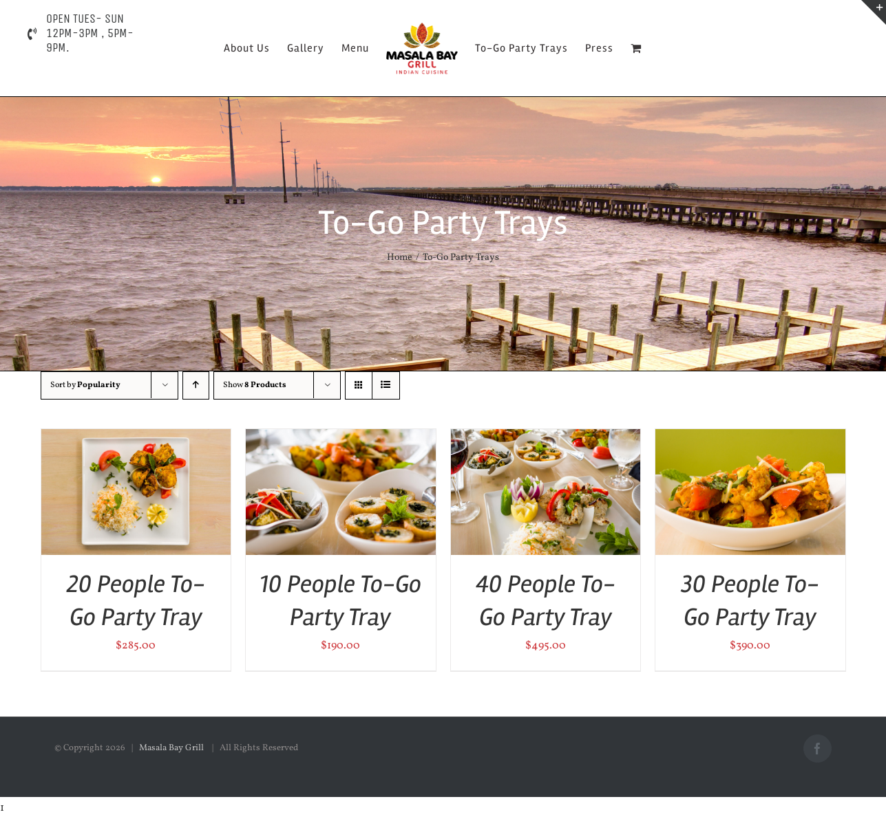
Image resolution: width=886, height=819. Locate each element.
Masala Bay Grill (172, 748)
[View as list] (385, 385)
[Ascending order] (195, 385)
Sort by (85, 385)
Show (254, 385)
